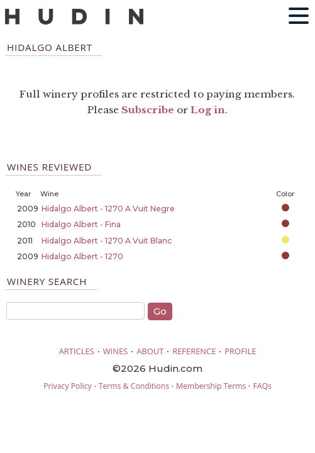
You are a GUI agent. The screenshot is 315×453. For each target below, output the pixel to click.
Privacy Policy (67, 386)
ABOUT (149, 351)
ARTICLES (76, 351)
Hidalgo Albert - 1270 (82, 256)
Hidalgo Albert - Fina (81, 224)
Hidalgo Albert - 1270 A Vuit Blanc (106, 240)
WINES (115, 351)
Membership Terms (211, 386)
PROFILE (240, 351)
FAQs (262, 386)
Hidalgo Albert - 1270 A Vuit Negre (108, 208)
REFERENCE (194, 351)
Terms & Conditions (134, 386)
